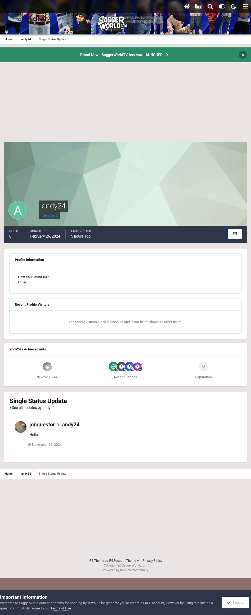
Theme (132, 561)
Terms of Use (61, 608)
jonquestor (42, 424)
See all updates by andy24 (32, 407)
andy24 (70, 424)
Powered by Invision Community (125, 570)
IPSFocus (115, 561)
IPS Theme (96, 561)
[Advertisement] (125, 105)
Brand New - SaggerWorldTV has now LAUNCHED (121, 55)
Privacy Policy (152, 561)
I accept (236, 602)
